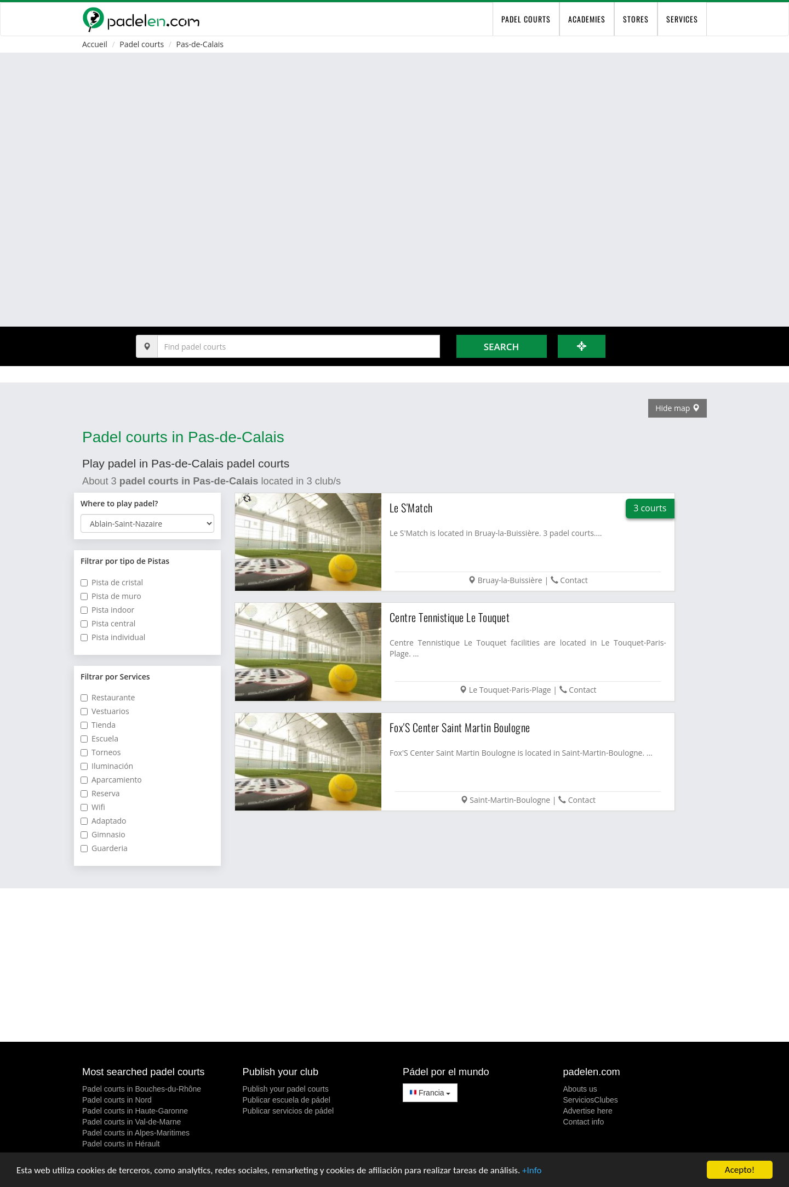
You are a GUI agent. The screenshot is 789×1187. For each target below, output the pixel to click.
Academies (586, 19)
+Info (531, 1170)
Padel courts (141, 44)
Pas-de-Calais (200, 44)
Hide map (677, 408)
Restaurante (108, 697)
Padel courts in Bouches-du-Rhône (141, 1089)
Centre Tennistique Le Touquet (450, 617)
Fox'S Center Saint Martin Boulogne (460, 727)
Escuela (99, 738)
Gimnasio (103, 834)
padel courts (526, 19)
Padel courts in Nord (117, 1099)
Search (501, 346)
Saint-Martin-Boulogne (510, 800)
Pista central (108, 623)
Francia (430, 1092)
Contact (573, 580)
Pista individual (113, 637)
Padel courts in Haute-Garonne (135, 1110)
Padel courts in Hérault (121, 1143)
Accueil (94, 44)
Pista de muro (111, 596)
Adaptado (104, 820)
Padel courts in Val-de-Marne (131, 1121)
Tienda (98, 725)
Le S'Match (411, 507)
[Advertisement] (394, 965)
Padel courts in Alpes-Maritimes (136, 1132)
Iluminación (107, 766)
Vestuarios (105, 711)
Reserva (100, 793)
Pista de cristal (112, 582)
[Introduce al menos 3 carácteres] (298, 346)
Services (682, 19)
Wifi (93, 807)
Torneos (101, 752)
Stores (636, 19)
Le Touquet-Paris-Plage (510, 689)
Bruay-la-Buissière (510, 580)
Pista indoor (107, 609)
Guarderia (104, 848)
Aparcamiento (111, 779)
